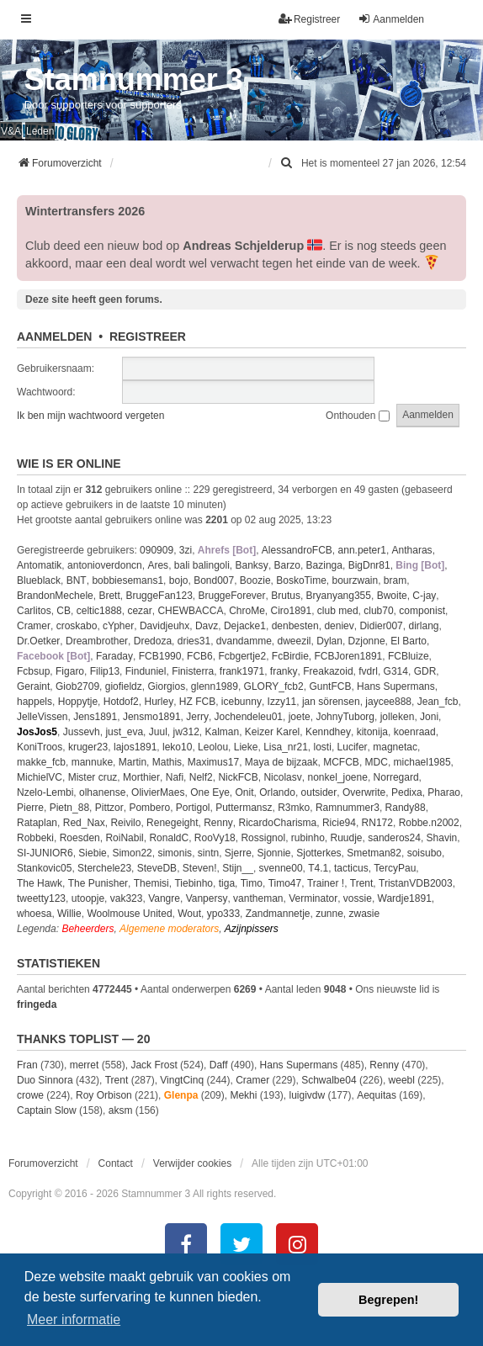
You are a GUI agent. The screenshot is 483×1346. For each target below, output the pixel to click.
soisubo (424, 853)
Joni (429, 717)
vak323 (126, 898)
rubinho (308, 838)
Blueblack (39, 580)
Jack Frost (153, 1065)
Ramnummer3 (348, 807)
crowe (30, 1095)
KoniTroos (39, 747)
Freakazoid (328, 671)
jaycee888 (388, 701)
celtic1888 (99, 611)
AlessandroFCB (297, 550)
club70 (378, 611)
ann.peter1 (362, 550)
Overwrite (363, 792)
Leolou (213, 747)
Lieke (246, 747)
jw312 (185, 732)
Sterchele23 (104, 868)
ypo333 (223, 913)
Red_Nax (84, 823)
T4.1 (318, 868)
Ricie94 (339, 823)
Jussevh (81, 732)
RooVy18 (215, 838)
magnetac (395, 747)
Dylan (329, 641)
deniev (338, 626)
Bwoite (392, 595)
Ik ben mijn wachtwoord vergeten (90, 415)
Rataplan (37, 823)
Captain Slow (47, 1110)
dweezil (294, 641)
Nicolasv (282, 777)
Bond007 (214, 580)
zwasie (364, 913)
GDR (425, 671)
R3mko (294, 807)
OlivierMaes (157, 792)
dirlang (423, 626)
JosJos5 (37, 732)
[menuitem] (287, 163)
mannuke (92, 762)
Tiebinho (193, 883)
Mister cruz (93, 777)
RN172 (377, 823)
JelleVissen (42, 717)
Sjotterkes (318, 853)
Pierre (30, 807)
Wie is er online (69, 463)
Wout (189, 913)
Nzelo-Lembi (45, 792)
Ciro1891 (290, 611)
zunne (329, 913)
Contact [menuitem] (115, 1163)
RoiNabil (124, 838)
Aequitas (376, 1095)
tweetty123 (41, 898)
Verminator (313, 898)
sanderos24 (394, 838)
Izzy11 (282, 701)
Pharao (443, 792)
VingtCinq (182, 1080)
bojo (178, 580)
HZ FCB (197, 701)
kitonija (372, 732)
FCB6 (200, 656)
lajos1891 (135, 747)
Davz (206, 626)
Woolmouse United (129, 913)
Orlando (277, 792)
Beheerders (87, 929)
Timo (252, 883)
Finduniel (146, 671)
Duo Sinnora (45, 1080)
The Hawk (39, 883)
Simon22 (131, 853)
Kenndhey (328, 732)
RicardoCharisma (278, 823)
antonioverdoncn (104, 565)
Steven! (200, 868)
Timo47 (285, 883)
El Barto (408, 641)
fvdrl (368, 671)
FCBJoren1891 (349, 656)
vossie (357, 898)
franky (284, 671)
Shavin (442, 838)
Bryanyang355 (338, 595)
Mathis (167, 762)
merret (84, 1065)
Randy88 (405, 807)
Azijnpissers (252, 929)
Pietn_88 (69, 807)
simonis (174, 853)
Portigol (193, 807)
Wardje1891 (405, 898)
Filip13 (104, 671)
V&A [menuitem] (11, 131)
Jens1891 (95, 717)
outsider (319, 792)
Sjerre (238, 853)
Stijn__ (237, 868)
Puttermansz (243, 807)
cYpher (118, 626)
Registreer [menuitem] (309, 19)
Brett (108, 595)
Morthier (141, 777)
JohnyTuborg (345, 717)
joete (299, 717)
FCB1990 (160, 656)
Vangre (164, 898)
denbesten (295, 626)
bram (395, 580)
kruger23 (88, 747)
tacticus (351, 868)
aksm (121, 1110)
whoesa (34, 913)
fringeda (36, 1004)
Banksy (252, 565)
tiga (227, 883)
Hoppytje (78, 701)
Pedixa (406, 792)
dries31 (194, 641)
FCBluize (408, 656)
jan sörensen (331, 701)
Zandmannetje (278, 913)
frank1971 (242, 671)
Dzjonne (366, 641)
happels (34, 701)
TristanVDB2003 (416, 883)
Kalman (222, 732)
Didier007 (380, 626)
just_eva (124, 732)
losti (323, 747)
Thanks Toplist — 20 (83, 1039)
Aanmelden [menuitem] (391, 19)
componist (422, 611)
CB (63, 611)
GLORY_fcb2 (274, 686)
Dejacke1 (245, 626)
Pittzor (109, 807)
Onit (245, 792)
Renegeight (172, 823)
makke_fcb (41, 762)
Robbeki (35, 838)
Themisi (151, 883)
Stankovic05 (44, 868)
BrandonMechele (55, 595)
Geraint (33, 686)
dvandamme (244, 641)
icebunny (241, 701)
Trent (362, 883)
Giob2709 (77, 686)
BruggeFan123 (158, 595)
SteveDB (157, 868)
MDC (376, 762)
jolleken (397, 717)
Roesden (80, 838)
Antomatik (39, 565)
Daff (219, 1065)
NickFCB (237, 777)
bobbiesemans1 (127, 580)
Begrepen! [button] (388, 1299)
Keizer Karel (272, 732)
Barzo (287, 565)
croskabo (77, 626)
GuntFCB (330, 686)
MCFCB (341, 762)
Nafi (174, 777)
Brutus (285, 595)
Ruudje (347, 838)
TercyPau (395, 868)
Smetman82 (374, 853)
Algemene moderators (169, 929)
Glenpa (181, 1095)
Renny (218, 823)
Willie (69, 913)
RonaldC (168, 838)
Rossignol (263, 838)
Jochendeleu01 (249, 717)
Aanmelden (54, 336)
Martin (132, 762)
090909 (156, 550)
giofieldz (123, 686)
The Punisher (98, 883)
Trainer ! (325, 883)
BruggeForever (232, 595)
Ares (157, 565)
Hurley (158, 701)
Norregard (396, 777)
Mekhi (243, 1095)
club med (337, 611)
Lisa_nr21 (285, 747)
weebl (402, 1080)
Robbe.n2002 (429, 823)
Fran (27, 1065)
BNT (76, 580)
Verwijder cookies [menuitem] (192, 1163)
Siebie (92, 853)
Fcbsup (33, 671)
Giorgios (166, 686)
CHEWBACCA (190, 611)
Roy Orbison (104, 1095)
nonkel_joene (337, 777)
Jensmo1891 (152, 717)
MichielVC (39, 777)
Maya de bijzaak (281, 762)
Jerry (197, 717)
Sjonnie (274, 853)
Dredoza (153, 641)
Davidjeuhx (164, 626)
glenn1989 (214, 686)
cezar (139, 611)
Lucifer (352, 747)
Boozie (255, 580)
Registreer (147, 336)
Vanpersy (207, 898)
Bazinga (324, 565)
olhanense (102, 792)
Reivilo (125, 823)
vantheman (258, 898)
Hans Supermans (396, 686)
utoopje (88, 898)
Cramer (33, 626)
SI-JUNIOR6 (45, 853)
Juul (158, 732)
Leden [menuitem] (40, 131)
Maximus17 (213, 762)
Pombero (149, 807)
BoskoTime (301, 580)
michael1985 (422, 762)
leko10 (177, 747)
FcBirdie (290, 656)
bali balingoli (202, 565)
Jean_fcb (438, 701)
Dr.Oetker (38, 641)
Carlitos (34, 611)
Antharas (412, 550)
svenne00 (281, 868)
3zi (185, 550)
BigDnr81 (369, 565)
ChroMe (247, 611)
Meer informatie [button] (73, 1319)
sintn (208, 853)
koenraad (415, 732)
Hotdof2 (121, 701)
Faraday (114, 656)
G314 (396, 671)
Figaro (70, 671)
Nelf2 (201, 777)
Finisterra (193, 671)
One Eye (210, 792)
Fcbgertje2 (242, 656)
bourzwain (355, 580)
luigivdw (307, 1095)
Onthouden (358, 415)
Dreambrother (97, 641)
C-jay (424, 595)
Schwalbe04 (328, 1080)
